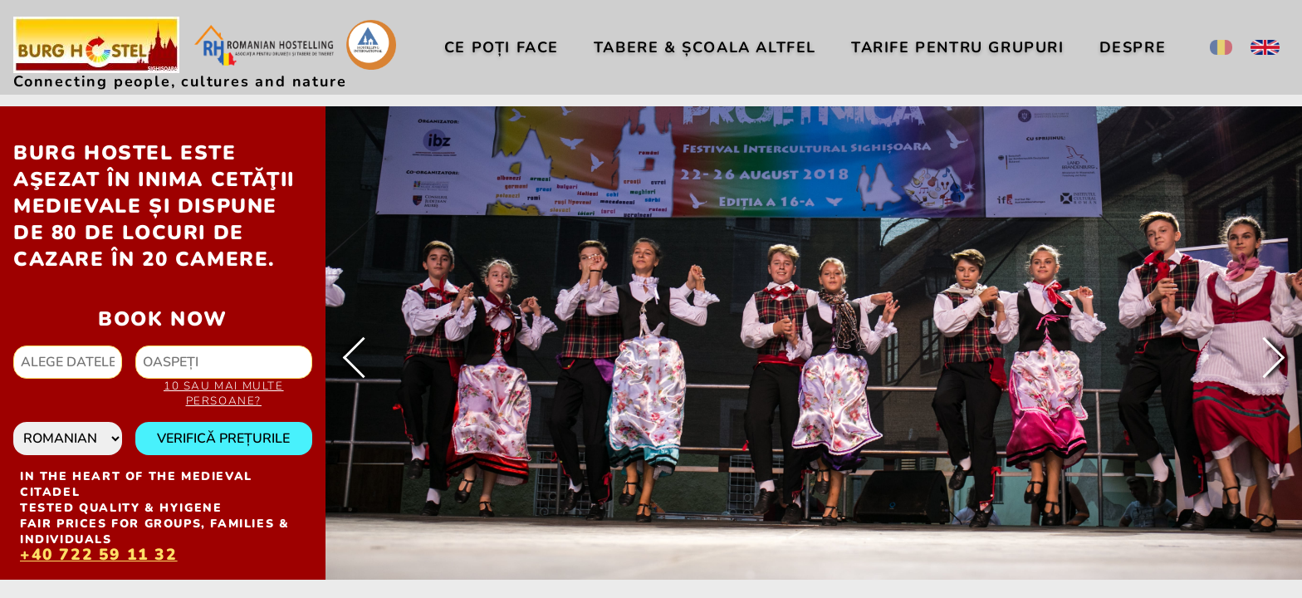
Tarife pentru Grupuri (958, 47)
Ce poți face (501, 47)
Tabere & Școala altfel (705, 47)
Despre (1133, 47)
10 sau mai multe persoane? (224, 394)
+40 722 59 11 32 (99, 556)
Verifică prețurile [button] (223, 438)
